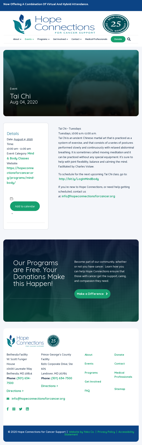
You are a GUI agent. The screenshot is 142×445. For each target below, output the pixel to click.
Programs (42, 39)
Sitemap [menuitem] (119, 389)
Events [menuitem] (89, 363)
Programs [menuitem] (91, 372)
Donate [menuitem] (119, 354)
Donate (118, 39)
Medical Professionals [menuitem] (123, 375)
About (16, 39)
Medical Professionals (96, 39)
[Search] (128, 39)
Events (28, 39)
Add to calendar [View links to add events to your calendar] (25, 206)
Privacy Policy (106, 431)
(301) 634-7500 (61, 378)
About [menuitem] (88, 354)
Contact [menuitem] (119, 363)
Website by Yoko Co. (81, 431)
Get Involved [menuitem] (93, 381)
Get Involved (59, 39)
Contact (75, 39)
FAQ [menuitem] (87, 390)
